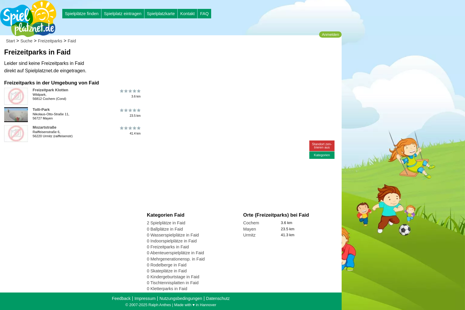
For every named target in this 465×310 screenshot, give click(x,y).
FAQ (204, 13)
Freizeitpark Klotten (50, 90)
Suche (26, 41)
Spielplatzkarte (161, 13)
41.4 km (130, 130)
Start (10, 41)
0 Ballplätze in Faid (165, 229)
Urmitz (249, 235)
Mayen (249, 229)
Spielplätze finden (82, 13)
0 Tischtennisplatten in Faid (172, 282)
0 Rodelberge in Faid (167, 265)
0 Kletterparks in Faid (167, 288)
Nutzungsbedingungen (181, 298)
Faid (72, 41)
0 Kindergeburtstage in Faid (173, 276)
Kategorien (322, 155)
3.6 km (130, 93)
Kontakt (187, 13)
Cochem (251, 222)
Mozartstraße (44, 127)
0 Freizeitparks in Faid (168, 247)
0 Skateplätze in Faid (167, 271)
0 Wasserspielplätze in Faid (173, 235)
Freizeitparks (50, 41)
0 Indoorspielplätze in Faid (172, 241)
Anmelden (330, 34)
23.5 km (130, 112)
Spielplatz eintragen (122, 13)
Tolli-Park (41, 109)
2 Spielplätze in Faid (166, 222)
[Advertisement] (214, 56)
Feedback (121, 298)
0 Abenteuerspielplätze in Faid (175, 252)
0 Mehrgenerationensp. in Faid (176, 259)
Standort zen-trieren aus (322, 145)
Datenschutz (218, 298)
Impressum (144, 298)
